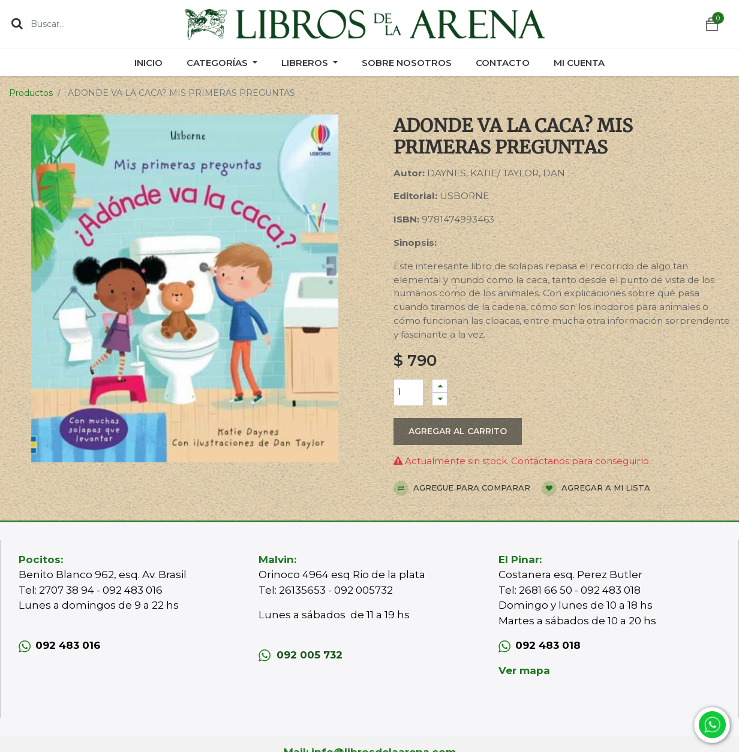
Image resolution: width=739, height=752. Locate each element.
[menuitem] (148, 62)
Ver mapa (524, 670)
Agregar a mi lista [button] (596, 488)
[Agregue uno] (439, 386)
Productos (31, 93)
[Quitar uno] (439, 399)
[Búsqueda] (17, 23)
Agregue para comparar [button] (461, 488)
